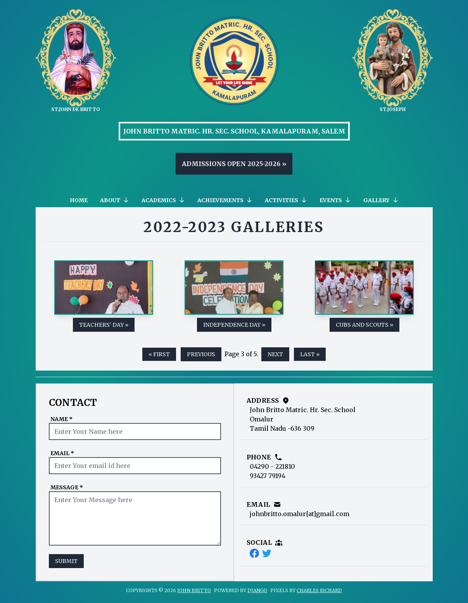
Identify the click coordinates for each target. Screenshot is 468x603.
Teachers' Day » (103, 324)
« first (159, 354)
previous (201, 354)
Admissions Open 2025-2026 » (234, 164)
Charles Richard (319, 590)
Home (79, 200)
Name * (61, 419)
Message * (66, 487)
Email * (62, 453)
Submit (66, 561)
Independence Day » (234, 324)
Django (257, 590)
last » (309, 354)
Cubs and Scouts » (364, 324)
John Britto (194, 590)
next (275, 354)
